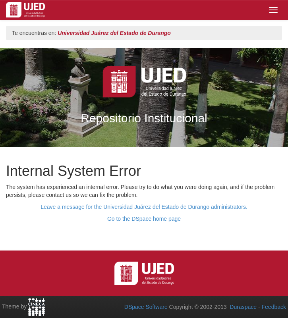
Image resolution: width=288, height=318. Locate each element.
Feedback (274, 307)
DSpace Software (146, 307)
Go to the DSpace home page (144, 219)
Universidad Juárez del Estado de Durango (114, 33)
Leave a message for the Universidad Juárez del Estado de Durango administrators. (144, 207)
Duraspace (243, 307)
